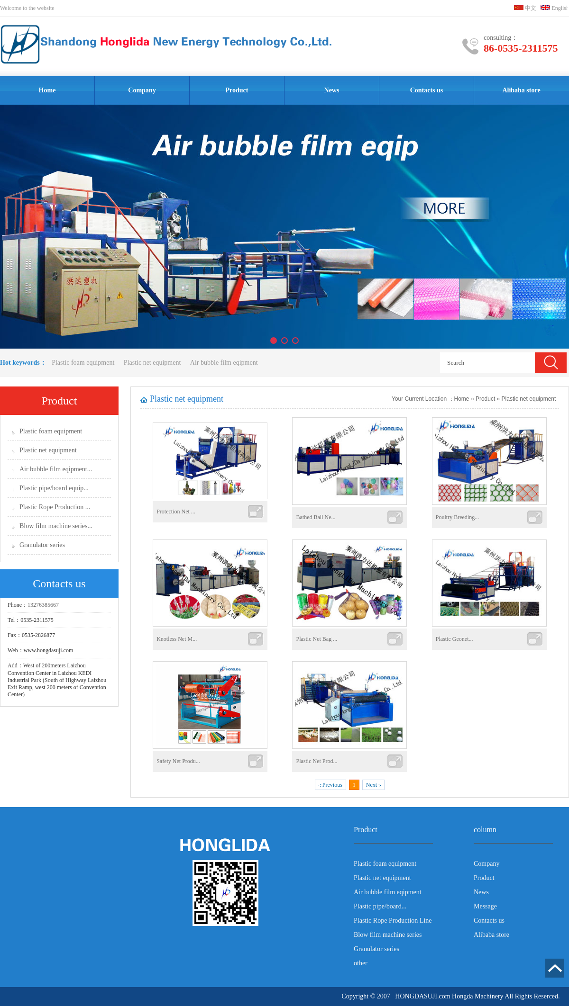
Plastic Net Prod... (316, 761)
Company (142, 90)
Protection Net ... (175, 511)
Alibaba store (521, 90)
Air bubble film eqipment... (55, 469)
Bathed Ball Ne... (315, 517)
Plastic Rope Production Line (392, 920)
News (332, 90)
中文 (525, 8)
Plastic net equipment (153, 362)
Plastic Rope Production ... (54, 507)
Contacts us (426, 90)
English (555, 8)
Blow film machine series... (55, 526)
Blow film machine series (388, 934)
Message (485, 906)
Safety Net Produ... (178, 761)
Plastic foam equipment (83, 362)
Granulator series (42, 544)
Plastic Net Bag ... (316, 639)
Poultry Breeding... (457, 517)
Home (47, 90)
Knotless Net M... (176, 639)
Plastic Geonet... (454, 639)
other (360, 963)
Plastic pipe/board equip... (54, 488)
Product (237, 90)
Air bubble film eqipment (224, 362)
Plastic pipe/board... (380, 906)
